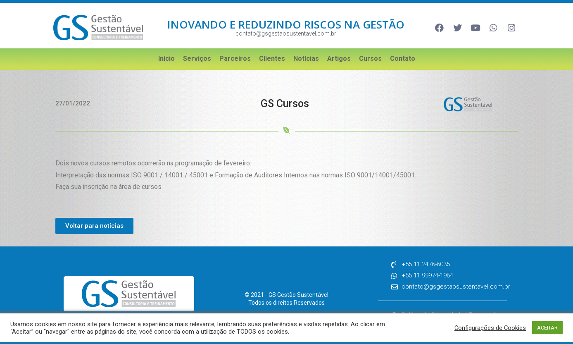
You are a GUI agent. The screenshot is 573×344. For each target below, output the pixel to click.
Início (166, 58)
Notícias (306, 58)
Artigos (339, 58)
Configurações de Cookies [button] (490, 328)
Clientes (272, 58)
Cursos (370, 58)
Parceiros (235, 58)
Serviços (197, 58)
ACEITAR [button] (547, 328)
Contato (402, 58)
